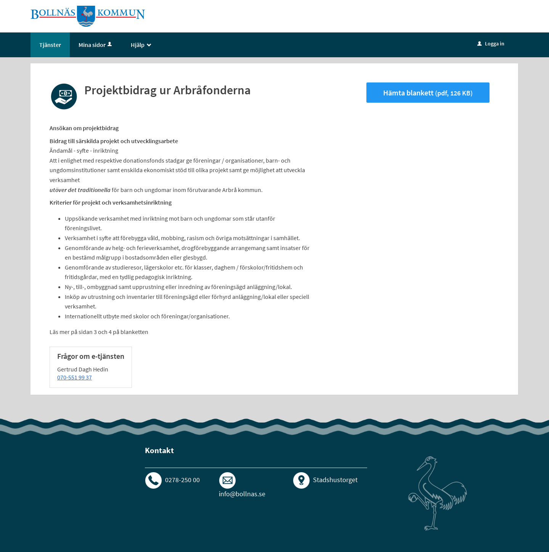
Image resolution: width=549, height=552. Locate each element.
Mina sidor (96, 44)
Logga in (490, 43)
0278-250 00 (182, 479)
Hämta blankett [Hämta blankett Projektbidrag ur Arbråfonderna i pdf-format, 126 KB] (428, 92)
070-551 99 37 (74, 377)
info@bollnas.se (242, 493)
